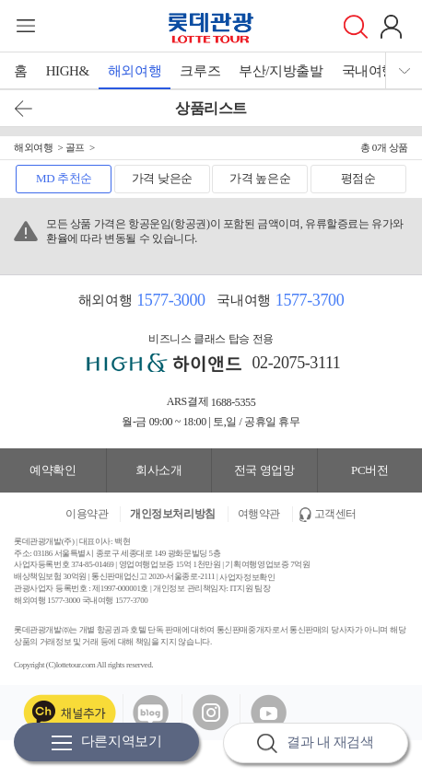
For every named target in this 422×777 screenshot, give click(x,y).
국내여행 (368, 71)
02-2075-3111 (296, 363)
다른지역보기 (107, 742)
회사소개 (158, 470)
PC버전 (369, 470)
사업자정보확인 (247, 576)
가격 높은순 (259, 178)
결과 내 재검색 (315, 743)
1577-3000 (170, 300)
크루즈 (200, 71)
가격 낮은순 (162, 178)
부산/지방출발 (280, 71)
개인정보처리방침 (173, 513)
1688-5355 (233, 401)
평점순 (358, 178)
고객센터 (335, 513)
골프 (75, 147)
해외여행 (134, 71)
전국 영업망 (264, 470)
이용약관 (86, 513)
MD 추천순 (64, 178)
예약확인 (52, 470)
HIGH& (67, 71)
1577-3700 (309, 300)
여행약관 (259, 513)
